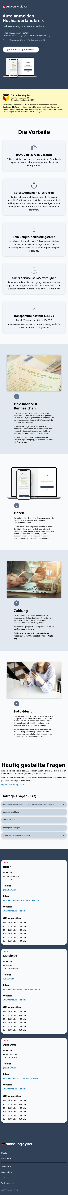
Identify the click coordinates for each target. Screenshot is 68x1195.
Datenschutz (6, 1172)
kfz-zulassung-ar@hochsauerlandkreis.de (20, 1078)
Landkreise (6, 1158)
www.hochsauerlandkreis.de (15, 911)
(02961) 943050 (9, 890)
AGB (3, 1177)
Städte (4, 1153)
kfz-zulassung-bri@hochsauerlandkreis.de (21, 900)
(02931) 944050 (9, 1068)
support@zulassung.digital (12, 784)
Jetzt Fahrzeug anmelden (20, 49)
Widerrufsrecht (7, 1183)
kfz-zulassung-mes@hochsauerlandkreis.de (21, 989)
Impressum (6, 1166)
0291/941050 (8, 979)
